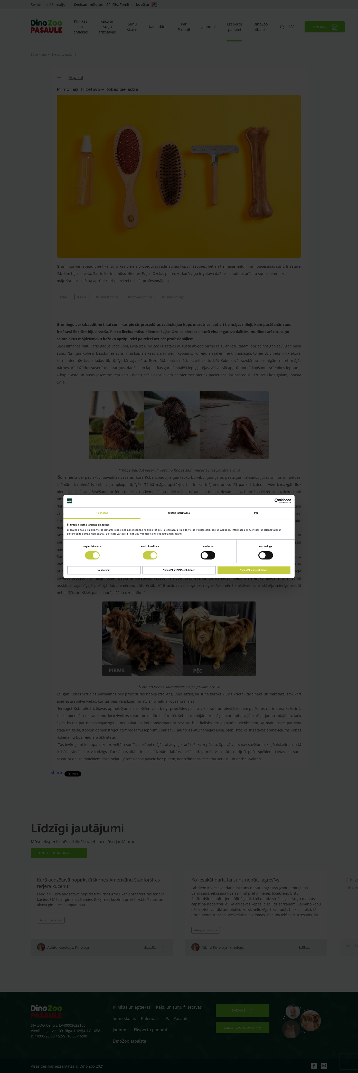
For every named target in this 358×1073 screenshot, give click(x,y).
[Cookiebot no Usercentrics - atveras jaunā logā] (268, 501)
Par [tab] (256, 513)
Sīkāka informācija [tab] (179, 513)
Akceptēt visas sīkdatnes (254, 570)
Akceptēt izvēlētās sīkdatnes (179, 570)
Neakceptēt (104, 570)
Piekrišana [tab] (102, 513)
